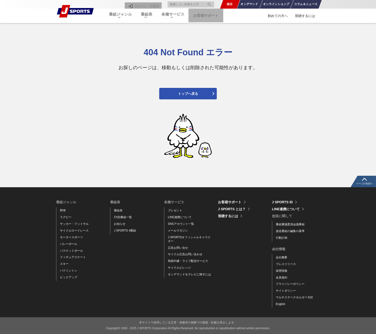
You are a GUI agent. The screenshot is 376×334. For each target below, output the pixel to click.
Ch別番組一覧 (123, 217)
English (280, 304)
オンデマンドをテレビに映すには (189, 274)
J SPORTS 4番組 (125, 230)
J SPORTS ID (282, 202)
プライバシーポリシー (290, 284)
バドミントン (68, 270)
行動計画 (281, 237)
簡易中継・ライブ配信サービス (188, 261)
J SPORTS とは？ (232, 209)
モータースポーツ (71, 237)
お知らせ (119, 224)
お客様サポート (215, 16)
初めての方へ (278, 16)
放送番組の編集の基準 (290, 231)
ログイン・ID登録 (147, 4)
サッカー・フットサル (74, 224)
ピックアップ (68, 277)
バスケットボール (71, 250)
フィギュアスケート (73, 257)
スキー (64, 264)
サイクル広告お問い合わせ (185, 254)
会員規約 (281, 277)
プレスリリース (286, 264)
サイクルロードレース (74, 230)
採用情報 (281, 270)
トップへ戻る (188, 94)
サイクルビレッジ (179, 267)
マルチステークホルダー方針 (294, 297)
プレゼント (175, 210)
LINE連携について (180, 217)
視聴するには (305, 16)
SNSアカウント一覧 (181, 224)
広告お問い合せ (178, 247)
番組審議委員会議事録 (290, 224)
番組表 (118, 210)
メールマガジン (178, 230)
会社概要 (281, 257)
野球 (63, 210)
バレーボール (68, 244)
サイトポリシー (286, 290)
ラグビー (65, 217)
